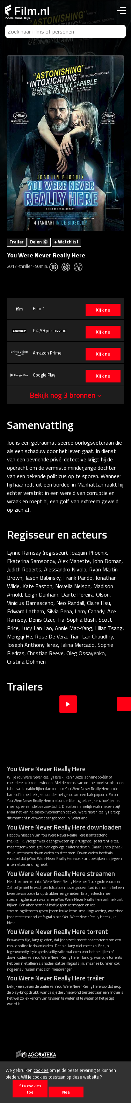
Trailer (16, 241)
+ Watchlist (66, 241)
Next (124, 704)
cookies (41, 1070)
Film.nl (27, 11)
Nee (66, 1092)
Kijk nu (103, 310)
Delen (39, 241)
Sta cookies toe (30, 1089)
